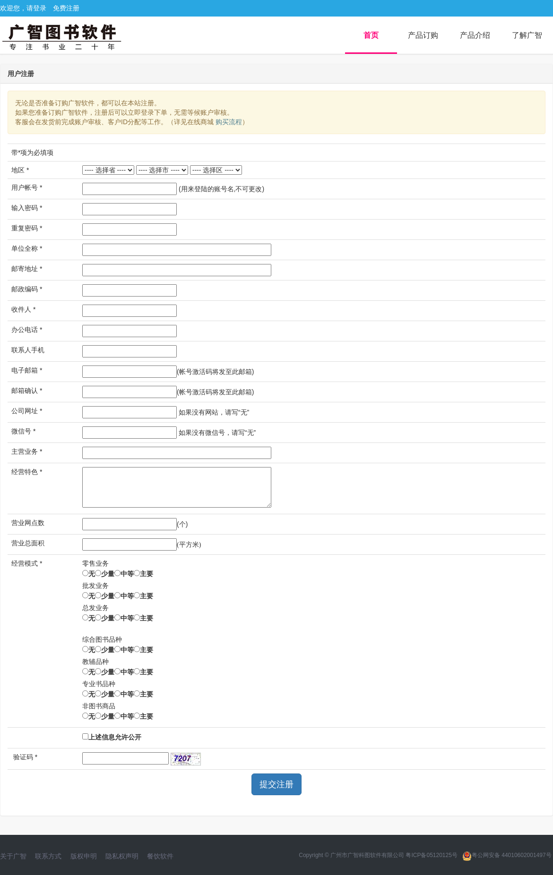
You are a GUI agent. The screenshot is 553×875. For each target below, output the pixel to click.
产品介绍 (475, 35)
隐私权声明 (121, 856)
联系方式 (48, 856)
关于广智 (13, 856)
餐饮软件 (160, 856)
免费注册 (66, 8)
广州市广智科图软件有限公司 (367, 855)
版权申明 (83, 856)
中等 (127, 574)
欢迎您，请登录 (23, 8)
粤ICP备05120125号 (431, 855)
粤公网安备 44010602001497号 (507, 855)
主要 (146, 574)
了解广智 (527, 35)
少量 (107, 574)
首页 (371, 35)
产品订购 (423, 35)
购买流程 (228, 122)
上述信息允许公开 (114, 737)
